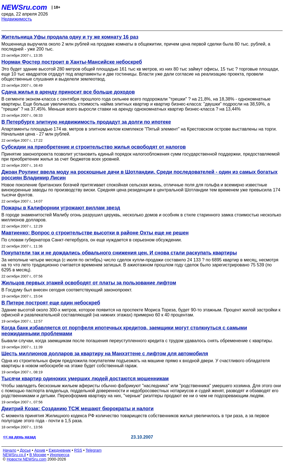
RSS (78, 450)
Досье (25, 450)
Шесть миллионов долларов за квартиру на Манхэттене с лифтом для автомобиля (104, 353)
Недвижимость (16, 19)
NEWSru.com (24, 7)
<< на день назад (19, 437)
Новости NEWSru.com (26, 459)
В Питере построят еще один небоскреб (50, 303)
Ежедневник (60, 450)
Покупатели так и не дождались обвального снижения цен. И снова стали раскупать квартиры (119, 253)
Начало (9, 450)
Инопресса (60, 454)
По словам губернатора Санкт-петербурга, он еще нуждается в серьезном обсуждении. (91, 240)
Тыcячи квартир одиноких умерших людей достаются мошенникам (85, 378)
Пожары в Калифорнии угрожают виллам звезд (60, 208)
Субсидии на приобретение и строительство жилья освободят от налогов (93, 147)
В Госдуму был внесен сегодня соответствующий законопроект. (66, 290)
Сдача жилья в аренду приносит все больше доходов (68, 92)
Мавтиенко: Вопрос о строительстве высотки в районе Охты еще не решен (95, 233)
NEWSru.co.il (14, 454)
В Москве (37, 454)
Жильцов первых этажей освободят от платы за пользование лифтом (88, 283)
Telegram (94, 450)
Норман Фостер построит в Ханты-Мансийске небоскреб (71, 62)
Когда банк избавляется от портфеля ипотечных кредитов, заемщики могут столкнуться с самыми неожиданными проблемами (124, 330)
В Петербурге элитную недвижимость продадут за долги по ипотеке (86, 122)
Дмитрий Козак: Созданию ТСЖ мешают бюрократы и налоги (77, 408)
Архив (39, 450)
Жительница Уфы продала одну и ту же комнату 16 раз (69, 37)
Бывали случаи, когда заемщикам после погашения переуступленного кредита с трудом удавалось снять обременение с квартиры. (137, 340)
